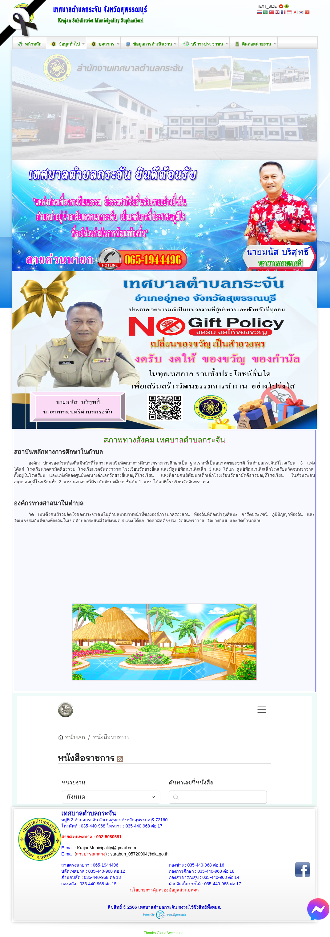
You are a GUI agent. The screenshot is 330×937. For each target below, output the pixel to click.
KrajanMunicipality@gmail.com (106, 847)
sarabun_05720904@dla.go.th (140, 853)
